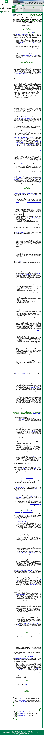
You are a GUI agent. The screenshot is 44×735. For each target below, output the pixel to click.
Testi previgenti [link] (32, 15)
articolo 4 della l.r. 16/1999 (21, 594)
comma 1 (39, 114)
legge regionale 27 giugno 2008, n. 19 (22, 34)
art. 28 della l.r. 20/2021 (29, 681)
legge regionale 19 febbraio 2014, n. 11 (21, 232)
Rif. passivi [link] (39, 14)
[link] (6, 5)
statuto (25, 288)
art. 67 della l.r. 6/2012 (29, 478)
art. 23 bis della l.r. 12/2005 (34, 634)
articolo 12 (22, 365)
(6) (27, 262)
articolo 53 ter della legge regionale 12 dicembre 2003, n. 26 (24, 570)
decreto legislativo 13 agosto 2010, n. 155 (29, 496)
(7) (40, 373)
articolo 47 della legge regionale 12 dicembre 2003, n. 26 (23, 512)
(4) (35, 194)
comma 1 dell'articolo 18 (20, 490)
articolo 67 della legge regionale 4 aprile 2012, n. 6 (30, 479)
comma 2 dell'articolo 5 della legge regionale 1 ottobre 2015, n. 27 (25, 137)
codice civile (24, 116)
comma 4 (29, 129)
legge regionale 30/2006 (19, 163)
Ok (34, 7)
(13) (21, 636)
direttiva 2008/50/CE (19, 497)
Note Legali (14, 731)
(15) (26, 684)
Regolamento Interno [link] (4, 11)
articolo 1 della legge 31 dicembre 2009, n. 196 (26, 42)
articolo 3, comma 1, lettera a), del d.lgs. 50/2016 (23, 643)
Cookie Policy (18, 731)
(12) (27, 572)
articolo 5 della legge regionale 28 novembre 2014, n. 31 (23, 658)
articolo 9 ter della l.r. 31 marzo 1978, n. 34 (30, 20)
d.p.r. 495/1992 (32, 431)
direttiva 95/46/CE (33, 584)
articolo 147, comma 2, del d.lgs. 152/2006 (26, 532)
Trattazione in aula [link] (21, 8)
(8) (14, 415)
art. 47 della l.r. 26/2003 (29, 510)
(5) (22, 233)
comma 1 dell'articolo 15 (19, 45)
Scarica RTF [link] (15, 15)
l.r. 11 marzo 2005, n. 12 (21, 717)
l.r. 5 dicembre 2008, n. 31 (22, 703)
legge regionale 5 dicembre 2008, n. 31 (21, 261)
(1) (23, 36)
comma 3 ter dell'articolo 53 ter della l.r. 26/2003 (31, 623)
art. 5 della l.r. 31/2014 (29, 656)
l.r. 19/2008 (32, 32)
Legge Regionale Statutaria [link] (5, 8)
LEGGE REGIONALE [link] (13, 8)
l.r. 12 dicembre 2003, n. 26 (22, 713)
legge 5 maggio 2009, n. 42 (20, 66)
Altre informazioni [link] (38, 15)
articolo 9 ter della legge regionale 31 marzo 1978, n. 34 (27, 144)
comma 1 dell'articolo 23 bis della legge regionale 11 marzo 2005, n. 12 (26, 635)
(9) (21, 480)
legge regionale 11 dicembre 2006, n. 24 (21, 487)
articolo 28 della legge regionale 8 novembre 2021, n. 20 (23, 682)
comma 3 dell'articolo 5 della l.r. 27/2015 (21, 148)
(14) (36, 659)
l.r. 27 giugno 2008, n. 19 (21, 698)
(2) (32, 138)
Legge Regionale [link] (4, 7)
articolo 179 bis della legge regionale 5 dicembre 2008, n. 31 (24, 193)
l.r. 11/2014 (21, 230)
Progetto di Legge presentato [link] (17, 9)
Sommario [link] (31, 14)
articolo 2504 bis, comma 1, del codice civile (25, 118)
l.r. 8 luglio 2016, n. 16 (21, 708)
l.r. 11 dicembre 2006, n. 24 (22, 711)
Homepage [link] (20, 3)
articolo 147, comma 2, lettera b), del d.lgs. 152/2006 (26, 552)
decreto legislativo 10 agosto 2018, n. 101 (34, 202)
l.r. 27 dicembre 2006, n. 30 (22, 701)
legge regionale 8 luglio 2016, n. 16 (21, 373)
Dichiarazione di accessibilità (27, 731)
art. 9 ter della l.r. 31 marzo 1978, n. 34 (30, 217)
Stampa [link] (14, 14)
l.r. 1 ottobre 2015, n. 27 (21, 700)
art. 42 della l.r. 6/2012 (36, 413)
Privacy (22, 731)
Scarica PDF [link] (20, 14)
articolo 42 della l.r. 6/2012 (24, 468)
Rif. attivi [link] (35, 14)
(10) (35, 488)
